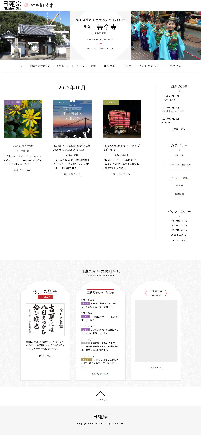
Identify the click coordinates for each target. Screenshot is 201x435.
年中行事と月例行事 (181, 165)
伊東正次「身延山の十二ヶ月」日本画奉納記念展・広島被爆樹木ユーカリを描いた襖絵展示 (100, 346)
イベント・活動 (86, 66)
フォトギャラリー (150, 66)
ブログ (127, 66)
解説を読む (45, 356)
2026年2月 (177, 226)
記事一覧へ (179, 129)
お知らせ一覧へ (100, 374)
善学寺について (39, 66)
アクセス (175, 66)
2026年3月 (177, 221)
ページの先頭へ (101, 400)
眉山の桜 (166, 122)
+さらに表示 (179, 240)
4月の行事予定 (169, 99)
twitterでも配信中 (42, 348)
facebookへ (156, 367)
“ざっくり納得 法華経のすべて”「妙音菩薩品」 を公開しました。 (100, 363)
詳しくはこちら (23, 170)
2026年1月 (177, 230)
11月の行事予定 (23, 145)
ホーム (21, 65)
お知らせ (63, 66)
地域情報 (110, 66)
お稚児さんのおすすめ (173, 111)
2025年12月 (177, 235)
